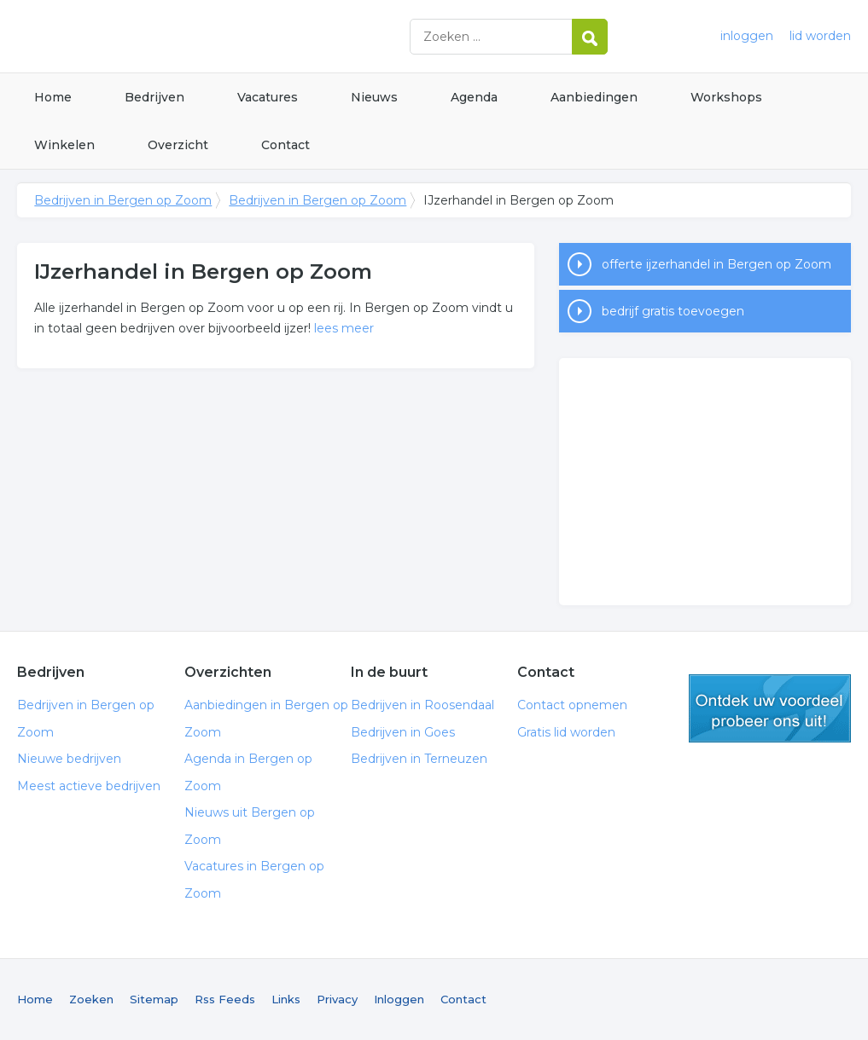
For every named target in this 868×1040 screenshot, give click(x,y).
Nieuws (374, 97)
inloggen (746, 35)
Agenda (474, 97)
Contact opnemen (572, 705)
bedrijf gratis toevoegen (673, 311)
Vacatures (267, 97)
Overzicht (178, 145)
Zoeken (91, 999)
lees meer (344, 328)
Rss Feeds (225, 999)
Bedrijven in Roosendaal (422, 705)
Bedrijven (154, 97)
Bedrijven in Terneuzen (419, 758)
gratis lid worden (770, 708)
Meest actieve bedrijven (88, 786)
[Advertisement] (705, 481)
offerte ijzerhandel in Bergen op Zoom (716, 264)
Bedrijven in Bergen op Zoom (230, 36)
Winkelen (64, 145)
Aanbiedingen (594, 97)
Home (53, 97)
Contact (285, 145)
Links (285, 999)
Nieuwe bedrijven (69, 758)
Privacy (337, 999)
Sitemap (154, 999)
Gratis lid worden (566, 732)
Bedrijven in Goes (403, 732)
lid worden (820, 35)
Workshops (726, 97)
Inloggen (399, 999)
